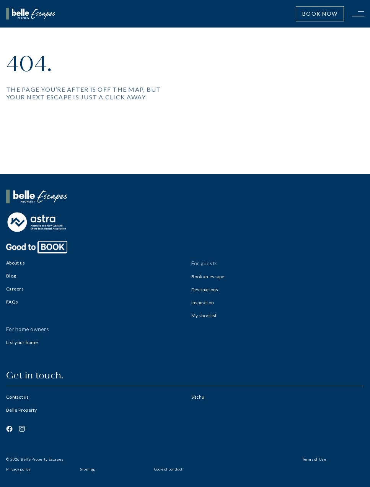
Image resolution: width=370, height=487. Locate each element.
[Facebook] (9, 429)
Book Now (319, 13)
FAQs (12, 302)
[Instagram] (22, 429)
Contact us (17, 397)
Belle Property (21, 410)
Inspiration (202, 302)
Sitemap (87, 469)
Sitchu (198, 397)
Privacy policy (18, 469)
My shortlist (204, 315)
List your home (22, 342)
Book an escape (208, 276)
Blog (11, 276)
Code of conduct (168, 469)
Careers (15, 289)
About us (15, 263)
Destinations (204, 289)
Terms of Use (314, 459)
